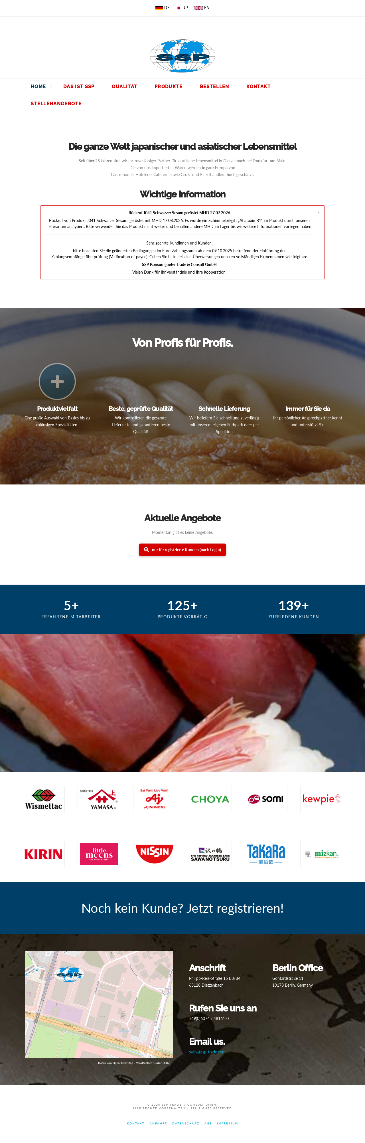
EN (202, 7)
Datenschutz (185, 1123)
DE (162, 7)
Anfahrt (158, 1123)
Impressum (227, 1123)
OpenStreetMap (123, 1063)
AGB (208, 1123)
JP (181, 7)
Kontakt (136, 1123)
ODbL (166, 1063)
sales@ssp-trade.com (207, 1051)
